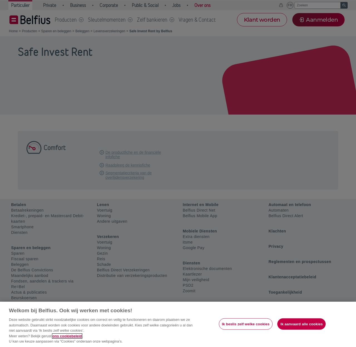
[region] (178, 324)
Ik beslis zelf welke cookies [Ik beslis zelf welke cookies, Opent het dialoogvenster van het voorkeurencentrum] (246, 324)
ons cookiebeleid (67, 336)
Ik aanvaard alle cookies (301, 324)
